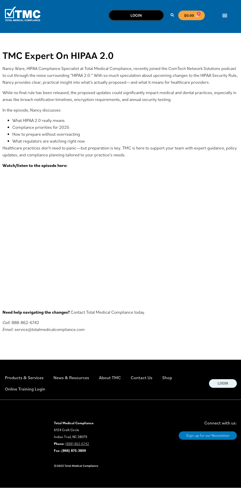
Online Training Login (25, 389)
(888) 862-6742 (77, 443)
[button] (172, 15)
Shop (167, 377)
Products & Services (24, 377)
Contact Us (141, 377)
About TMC (110, 377)
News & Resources (71, 377)
